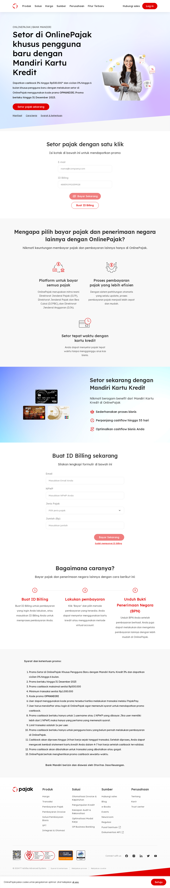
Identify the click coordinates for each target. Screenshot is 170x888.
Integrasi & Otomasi (54, 839)
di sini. (75, 882)
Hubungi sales (131, 6)
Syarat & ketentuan (53, 116)
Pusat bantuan (110, 835)
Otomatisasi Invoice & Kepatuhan (85, 806)
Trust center (138, 814)
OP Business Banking (84, 835)
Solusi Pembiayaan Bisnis (53, 827)
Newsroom (108, 825)
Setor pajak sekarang (31, 107)
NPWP (49, 493)
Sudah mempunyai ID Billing (107, 550)
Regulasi (107, 830)
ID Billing (63, 179)
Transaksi (47, 809)
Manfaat (18, 116)
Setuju (158, 882)
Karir (134, 809)
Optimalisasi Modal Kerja (83, 828)
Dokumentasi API (111, 841)
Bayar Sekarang (85, 199)
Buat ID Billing (85, 209)
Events (105, 820)
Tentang (136, 804)
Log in (150, 6)
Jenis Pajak (53, 508)
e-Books (106, 814)
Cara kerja (33, 116)
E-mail (61, 163)
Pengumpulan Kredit (84, 812)
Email (49, 478)
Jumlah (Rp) (53, 523)
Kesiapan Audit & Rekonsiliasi (82, 820)
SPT (44, 833)
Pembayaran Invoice (54, 820)
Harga (46, 804)
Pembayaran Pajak (53, 814)
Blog (104, 809)
